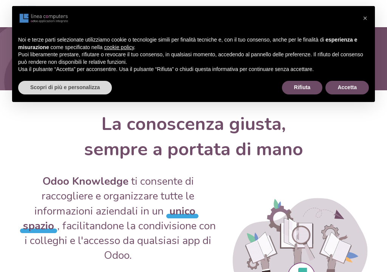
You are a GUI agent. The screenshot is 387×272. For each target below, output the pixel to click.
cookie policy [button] (119, 47)
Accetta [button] (347, 87)
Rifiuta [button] (302, 87)
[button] (365, 18)
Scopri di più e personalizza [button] (65, 87)
